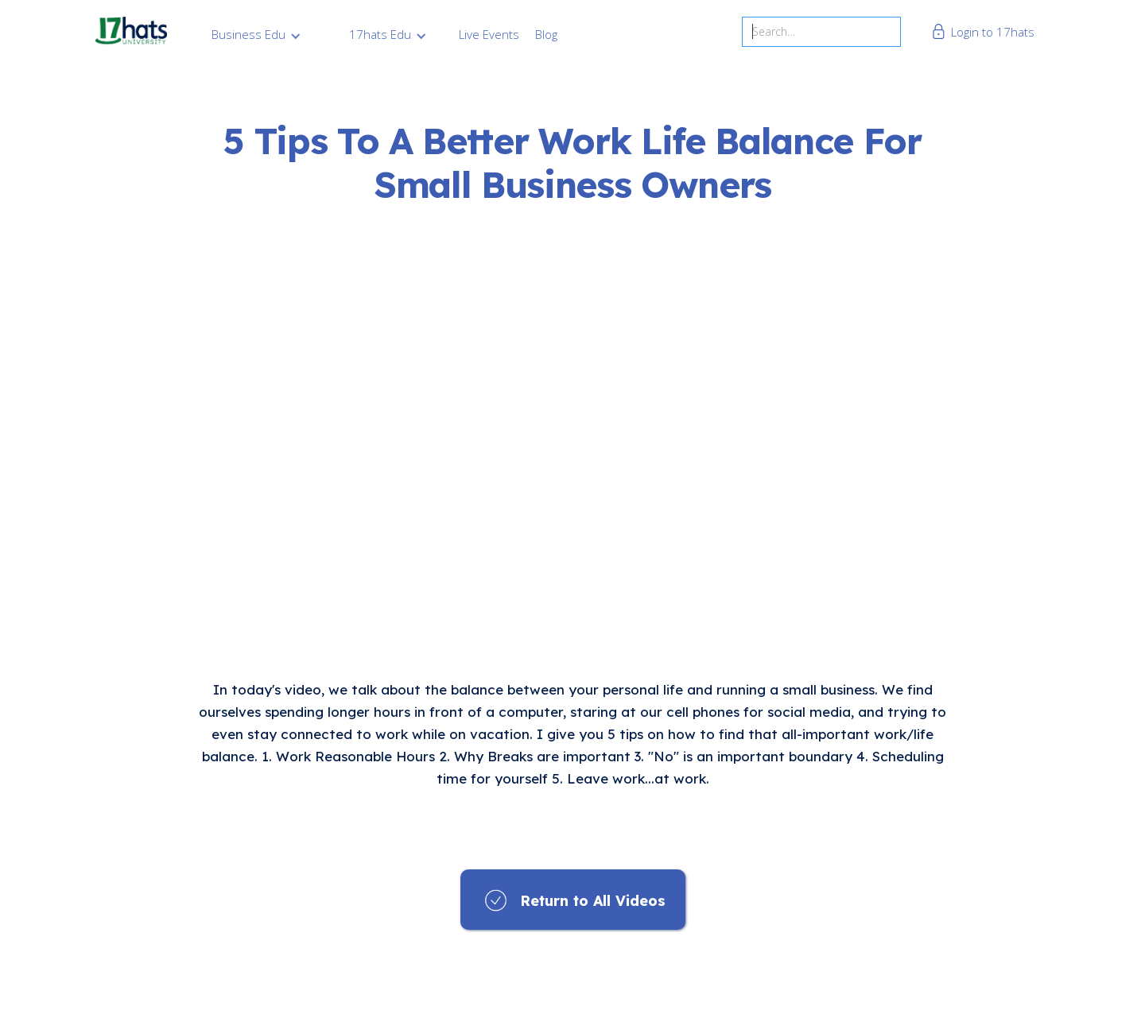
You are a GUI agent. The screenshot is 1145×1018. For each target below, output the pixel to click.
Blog (546, 34)
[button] (256, 34)
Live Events (489, 34)
